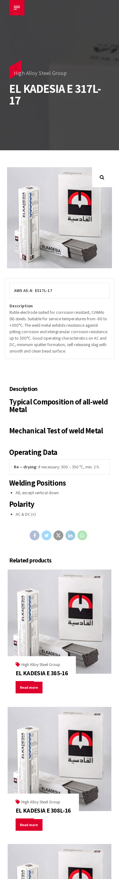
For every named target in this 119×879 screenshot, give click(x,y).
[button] (102, 177)
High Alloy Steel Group (40, 73)
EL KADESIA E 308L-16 (43, 810)
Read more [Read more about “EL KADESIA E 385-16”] (29, 687)
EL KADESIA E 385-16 (42, 673)
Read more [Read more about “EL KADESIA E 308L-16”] (29, 824)
